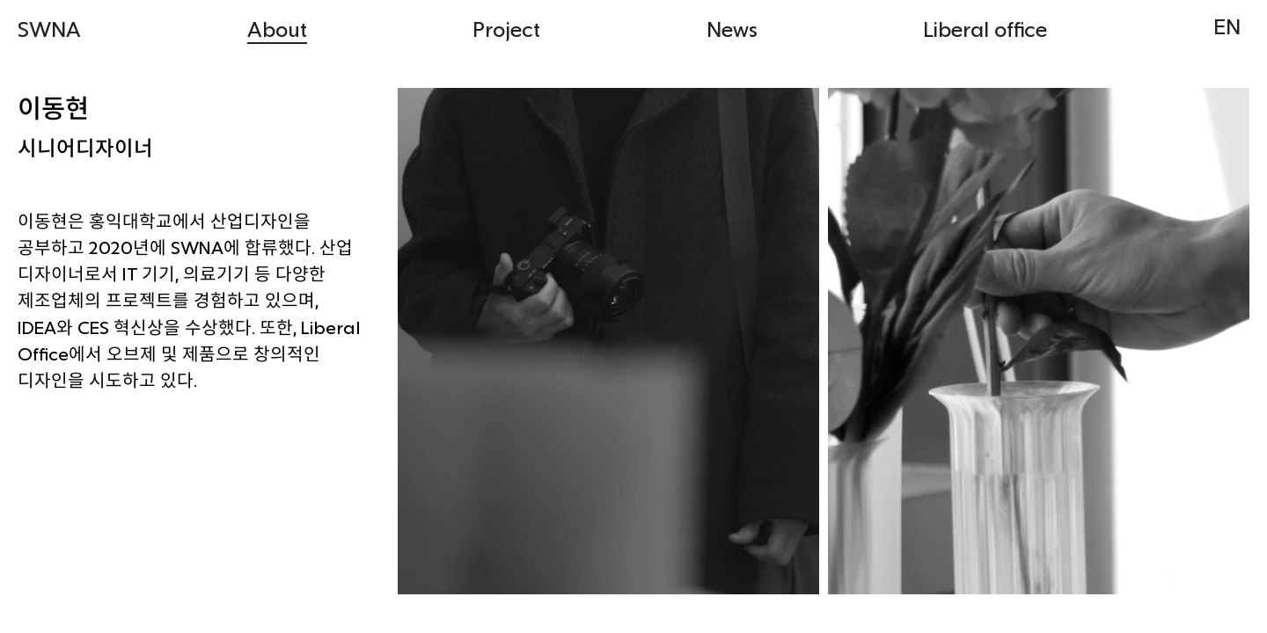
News (732, 28)
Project (506, 28)
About (277, 28)
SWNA (49, 28)
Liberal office (985, 28)
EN (1227, 26)
